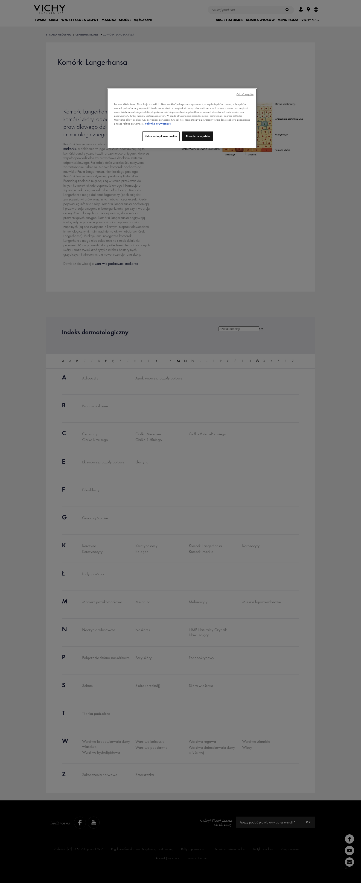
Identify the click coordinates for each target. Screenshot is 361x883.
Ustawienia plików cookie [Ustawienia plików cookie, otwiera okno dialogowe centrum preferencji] (161, 136)
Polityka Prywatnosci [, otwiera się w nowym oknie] (158, 123)
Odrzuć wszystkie (244, 94)
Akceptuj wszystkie (198, 136)
